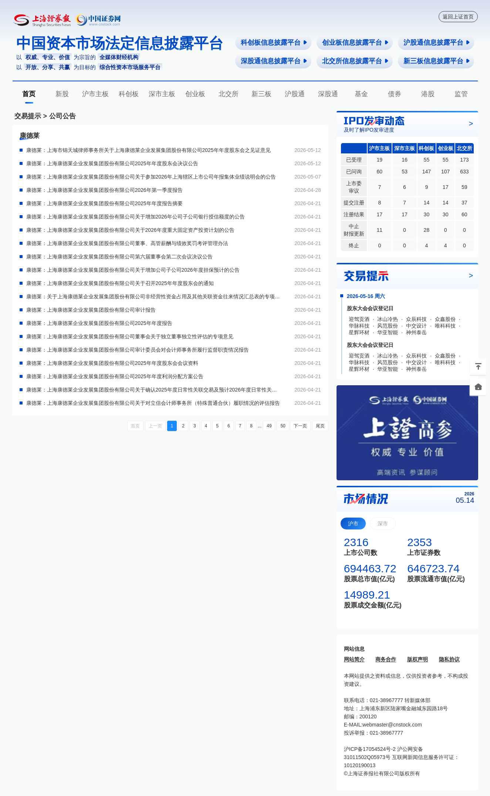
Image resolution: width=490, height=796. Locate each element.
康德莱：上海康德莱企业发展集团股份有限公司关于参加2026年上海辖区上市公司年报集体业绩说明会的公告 (151, 177)
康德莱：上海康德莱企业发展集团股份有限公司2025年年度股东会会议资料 (112, 363)
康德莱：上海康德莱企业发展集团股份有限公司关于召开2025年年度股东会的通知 (120, 283)
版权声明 (417, 659)
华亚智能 (387, 332)
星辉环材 (359, 332)
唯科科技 (445, 326)
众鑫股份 (445, 319)
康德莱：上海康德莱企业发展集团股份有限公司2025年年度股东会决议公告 (112, 163)
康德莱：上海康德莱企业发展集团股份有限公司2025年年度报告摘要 (104, 203)
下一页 (300, 426)
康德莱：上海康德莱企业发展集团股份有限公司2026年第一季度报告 (104, 190)
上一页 (155, 426)
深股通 (328, 94)
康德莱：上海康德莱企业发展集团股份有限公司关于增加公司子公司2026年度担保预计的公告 (133, 270)
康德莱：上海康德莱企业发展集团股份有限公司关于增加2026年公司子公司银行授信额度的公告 (135, 217)
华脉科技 (359, 326)
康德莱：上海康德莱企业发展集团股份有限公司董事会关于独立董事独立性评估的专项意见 (129, 336)
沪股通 (295, 94)
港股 (428, 94)
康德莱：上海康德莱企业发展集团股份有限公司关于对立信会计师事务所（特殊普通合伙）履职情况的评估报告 (153, 403)
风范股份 (387, 326)
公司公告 (62, 116)
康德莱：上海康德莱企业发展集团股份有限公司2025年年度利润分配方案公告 (114, 376)
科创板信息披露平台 (274, 42)
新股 (62, 94)
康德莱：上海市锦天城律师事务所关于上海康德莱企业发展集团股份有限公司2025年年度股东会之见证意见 (148, 150)
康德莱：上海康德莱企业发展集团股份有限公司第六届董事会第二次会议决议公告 (119, 257)
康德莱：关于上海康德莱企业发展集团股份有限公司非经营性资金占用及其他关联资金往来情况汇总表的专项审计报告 (154, 296)
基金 (361, 94)
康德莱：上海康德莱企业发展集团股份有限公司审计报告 (91, 310)
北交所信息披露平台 (355, 61)
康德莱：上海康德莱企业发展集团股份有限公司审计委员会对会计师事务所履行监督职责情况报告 (137, 350)
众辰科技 (416, 319)
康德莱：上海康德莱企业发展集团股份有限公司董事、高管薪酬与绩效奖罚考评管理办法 (127, 243)
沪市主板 (95, 94)
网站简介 (354, 659)
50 (282, 426)
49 (269, 426)
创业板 (195, 94)
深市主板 (162, 94)
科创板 (129, 94)
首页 (29, 94)
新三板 (261, 94)
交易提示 (27, 116)
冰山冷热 (387, 319)
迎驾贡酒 (359, 319)
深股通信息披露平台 (274, 61)
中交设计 (416, 326)
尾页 (320, 426)
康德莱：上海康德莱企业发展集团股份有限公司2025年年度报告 (99, 323)
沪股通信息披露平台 (436, 42)
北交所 (229, 94)
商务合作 (385, 659)
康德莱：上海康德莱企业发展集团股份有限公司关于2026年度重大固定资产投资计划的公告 (130, 230)
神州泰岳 (416, 332)
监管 (461, 94)
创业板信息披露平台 (355, 42)
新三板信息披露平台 (436, 61)
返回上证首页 (458, 17)
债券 (394, 94)
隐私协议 (449, 659)
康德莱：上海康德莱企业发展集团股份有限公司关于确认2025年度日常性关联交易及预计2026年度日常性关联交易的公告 (154, 390)
